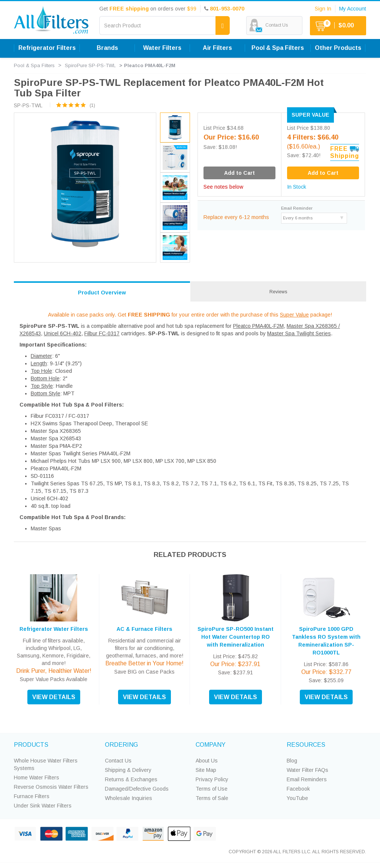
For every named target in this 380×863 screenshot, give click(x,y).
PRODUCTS (31, 744)
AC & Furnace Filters (144, 629)
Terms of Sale (212, 798)
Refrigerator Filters (47, 48)
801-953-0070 (227, 9)
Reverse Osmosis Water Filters (51, 787)
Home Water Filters (36, 777)
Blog (292, 761)
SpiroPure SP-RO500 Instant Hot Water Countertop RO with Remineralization (235, 637)
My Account (352, 9)
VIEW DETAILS (53, 697)
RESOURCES (306, 744)
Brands (107, 48)
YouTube (297, 798)
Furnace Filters (31, 796)
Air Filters (217, 48)
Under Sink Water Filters (43, 806)
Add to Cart (323, 173)
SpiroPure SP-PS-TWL (90, 65)
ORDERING (121, 744)
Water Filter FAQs (307, 770)
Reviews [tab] (278, 291)
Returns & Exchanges (131, 779)
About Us (207, 761)
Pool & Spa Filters (277, 48)
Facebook (298, 789)
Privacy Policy (212, 779)
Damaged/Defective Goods (137, 789)
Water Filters (162, 48)
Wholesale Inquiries (128, 798)
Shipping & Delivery (128, 770)
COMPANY (211, 744)
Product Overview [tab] (102, 293)
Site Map (206, 770)
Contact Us (118, 761)
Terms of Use (211, 789)
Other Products (338, 48)
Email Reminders (307, 779)
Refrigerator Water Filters (53, 629)
